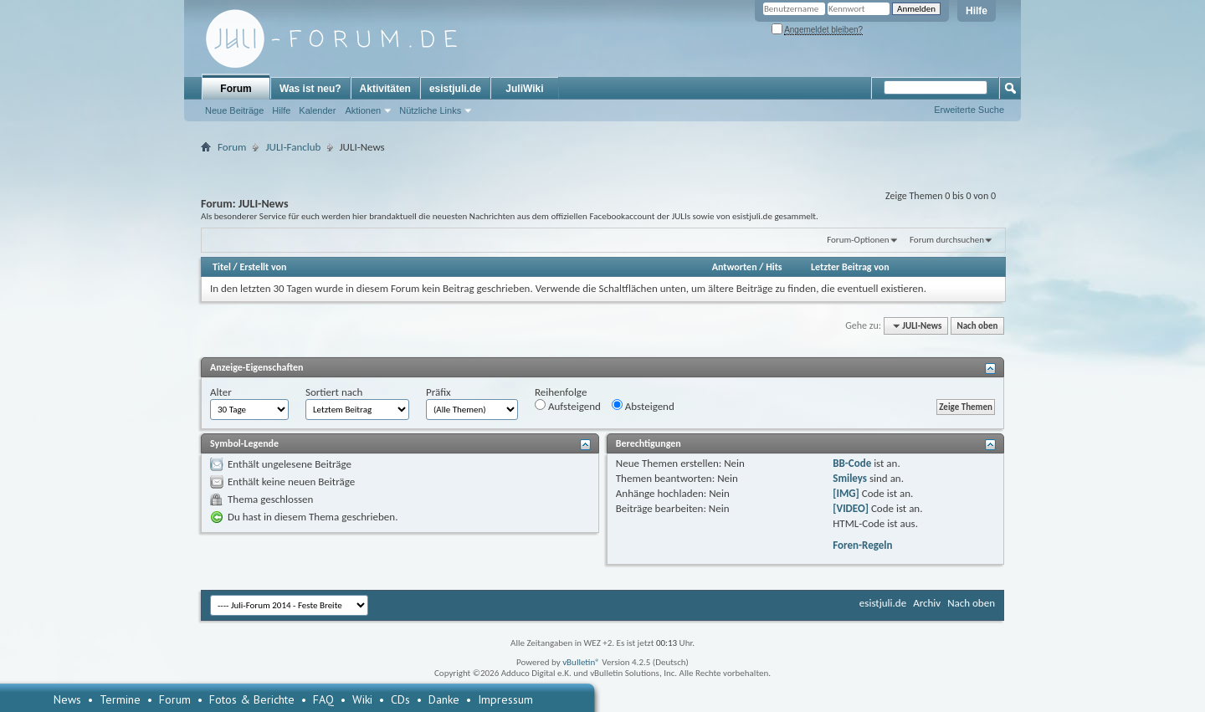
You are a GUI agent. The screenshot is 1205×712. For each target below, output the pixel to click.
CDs (400, 699)
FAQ (323, 699)
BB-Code (852, 463)
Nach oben (976, 325)
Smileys (850, 478)
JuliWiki (524, 89)
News (67, 699)
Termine (120, 699)
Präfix (438, 392)
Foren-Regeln (862, 545)
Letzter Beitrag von (850, 267)
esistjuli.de (455, 89)
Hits (774, 267)
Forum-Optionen (858, 239)
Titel (222, 267)
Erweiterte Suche (969, 110)
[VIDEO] (851, 508)
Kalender (317, 110)
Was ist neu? (310, 89)
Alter (221, 392)
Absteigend (643, 405)
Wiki (362, 699)
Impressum (505, 699)
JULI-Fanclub (292, 147)
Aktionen (363, 110)
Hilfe (976, 11)
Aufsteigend (568, 405)
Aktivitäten (385, 89)
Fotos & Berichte (252, 699)
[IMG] (846, 493)
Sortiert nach (333, 392)
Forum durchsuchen (947, 239)
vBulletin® (581, 662)
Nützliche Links (430, 110)
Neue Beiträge (234, 110)
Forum (235, 89)
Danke (443, 699)
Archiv (927, 603)
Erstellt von (262, 267)
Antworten (734, 267)
